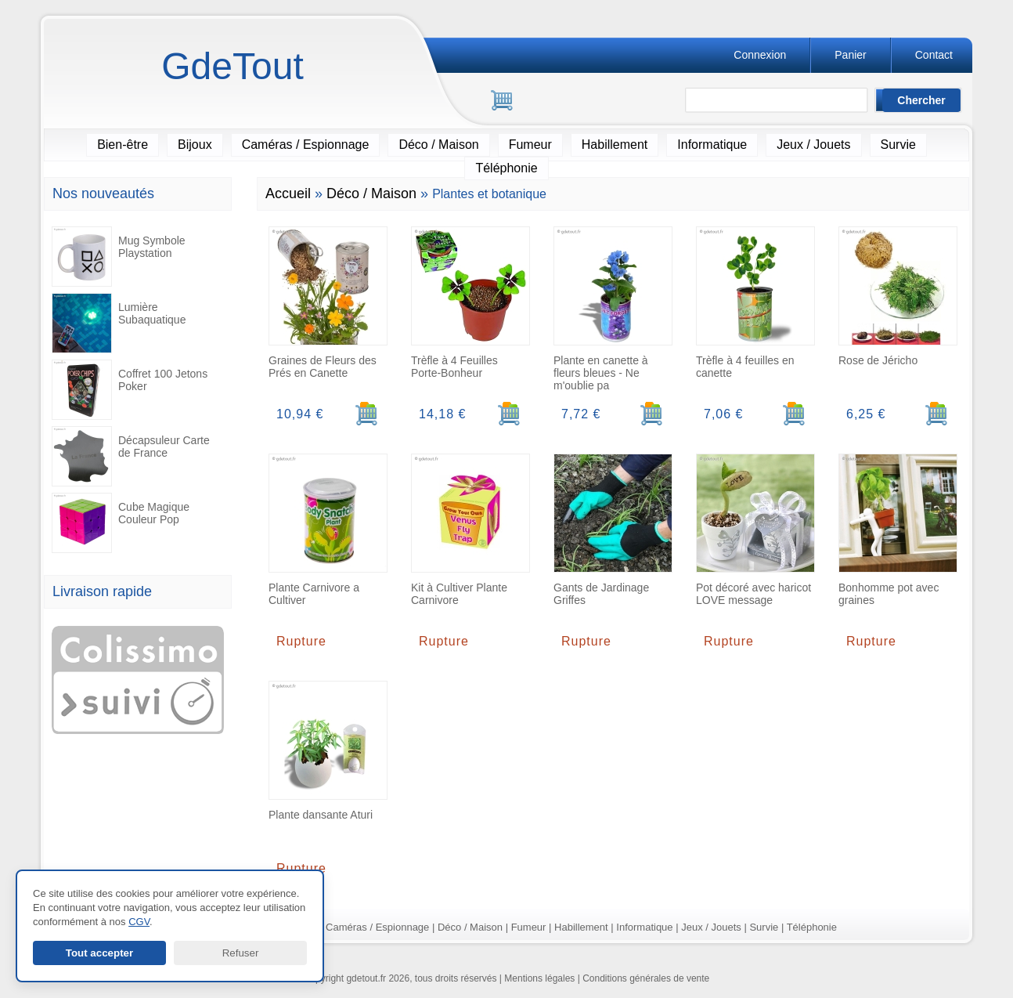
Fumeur (530, 144)
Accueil (288, 193)
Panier (850, 55)
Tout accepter (99, 953)
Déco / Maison (438, 144)
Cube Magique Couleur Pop (120, 523)
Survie (898, 144)
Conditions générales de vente (645, 978)
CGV (139, 921)
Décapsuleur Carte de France (131, 456)
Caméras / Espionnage (306, 144)
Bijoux (195, 144)
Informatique (712, 144)
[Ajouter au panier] (367, 414)
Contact (934, 55)
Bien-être (122, 144)
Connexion (760, 55)
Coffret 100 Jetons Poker (129, 390)
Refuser (240, 953)
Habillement (614, 144)
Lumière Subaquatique (119, 323)
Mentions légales (539, 978)
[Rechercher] (784, 101)
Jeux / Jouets (813, 144)
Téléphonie (506, 168)
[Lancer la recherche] (921, 100)
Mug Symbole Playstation (119, 256)
